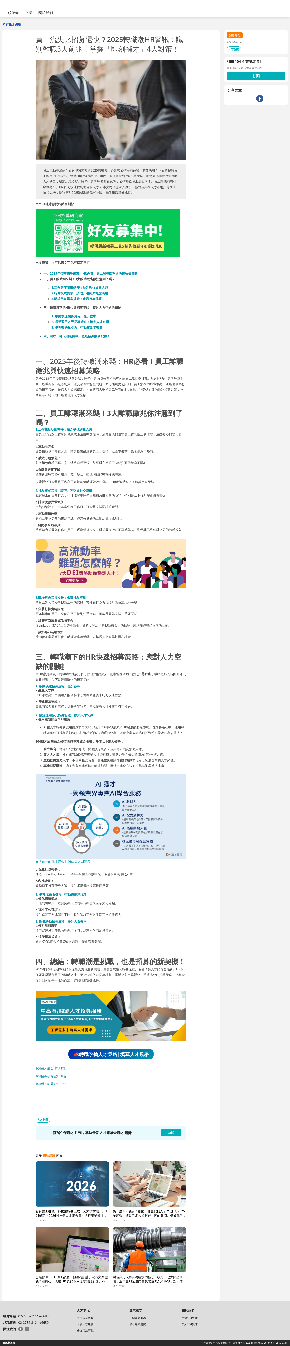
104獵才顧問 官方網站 (51, 1068)
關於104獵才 (190, 1318)
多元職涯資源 (85, 1330)
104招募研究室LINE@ (51, 1076)
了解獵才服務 (137, 1318)
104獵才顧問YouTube (51, 1084)
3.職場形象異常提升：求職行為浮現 (76, 299)
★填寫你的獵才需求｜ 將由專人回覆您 (63, 861)
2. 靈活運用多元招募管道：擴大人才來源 (80, 322)
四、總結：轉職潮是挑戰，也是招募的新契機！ (76, 336)
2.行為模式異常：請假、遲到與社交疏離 (79, 293)
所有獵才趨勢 (11, 24)
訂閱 (256, 76)
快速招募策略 (128, 273)
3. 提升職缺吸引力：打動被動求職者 (77, 327)
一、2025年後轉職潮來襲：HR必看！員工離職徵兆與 (81, 273)
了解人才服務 (85, 1324)
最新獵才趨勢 (137, 1324)
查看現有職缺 (85, 1318)
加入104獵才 (190, 1324)
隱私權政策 (9, 1342)
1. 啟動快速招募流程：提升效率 (73, 316)
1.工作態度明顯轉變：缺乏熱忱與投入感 (79, 287)
